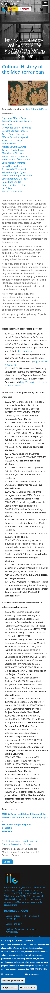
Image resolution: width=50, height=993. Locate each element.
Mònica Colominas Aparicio (15, 137)
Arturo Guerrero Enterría (14, 156)
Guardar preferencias (13, 983)
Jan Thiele (7, 188)
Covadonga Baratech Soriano (16, 127)
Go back (7, 861)
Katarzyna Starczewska (13, 185)
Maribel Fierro (9, 143)
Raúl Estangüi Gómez (36, 109)
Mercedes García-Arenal (14, 146)
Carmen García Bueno (13, 150)
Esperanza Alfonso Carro (14, 118)
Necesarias (9, 976)
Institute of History (14, 924)
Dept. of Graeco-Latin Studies (16, 844)
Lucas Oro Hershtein (12, 166)
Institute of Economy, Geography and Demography (22, 917)
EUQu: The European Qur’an (16, 824)
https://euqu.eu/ (25, 351)
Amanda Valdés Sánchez (14, 191)
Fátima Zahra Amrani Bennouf (17, 121)
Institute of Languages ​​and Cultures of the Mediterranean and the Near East (24, 938)
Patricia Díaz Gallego (12, 140)
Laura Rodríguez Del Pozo (15, 178)
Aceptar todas (9, 989)
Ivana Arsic (7, 124)
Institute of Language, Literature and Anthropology (22, 930)
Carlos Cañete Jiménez (13, 134)
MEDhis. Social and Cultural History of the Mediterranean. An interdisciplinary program (25, 817)
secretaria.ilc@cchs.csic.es (15, 1)
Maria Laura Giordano (13, 153)
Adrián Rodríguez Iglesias (14, 172)
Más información (38, 970)
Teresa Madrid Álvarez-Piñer (16, 159)
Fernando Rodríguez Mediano (17, 175)
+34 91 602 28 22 (11, 4)
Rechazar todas (27, 989)
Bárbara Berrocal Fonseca (15, 130)
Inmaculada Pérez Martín (14, 169)
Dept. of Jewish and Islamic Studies (19, 841)
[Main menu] (45, 3)
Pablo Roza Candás (11, 181)
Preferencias (33, 976)
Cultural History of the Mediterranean (26, 52)
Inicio (15, 49)
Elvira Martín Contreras (13, 162)
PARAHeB (7, 831)
